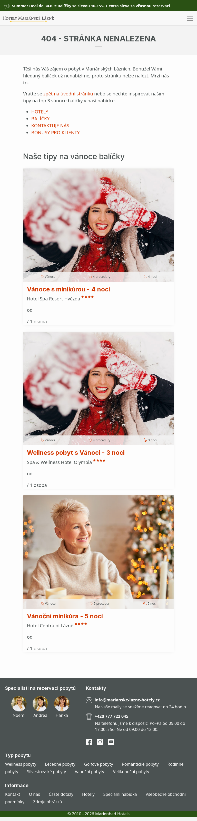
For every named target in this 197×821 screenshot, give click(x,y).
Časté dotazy (61, 794)
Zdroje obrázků (47, 802)
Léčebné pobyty (60, 764)
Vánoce (50, 276)
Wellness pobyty (20, 764)
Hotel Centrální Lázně (51, 625)
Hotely (88, 794)
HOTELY (39, 112)
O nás (34, 794)
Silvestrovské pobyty (46, 771)
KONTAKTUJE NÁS (50, 125)
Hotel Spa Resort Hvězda (54, 299)
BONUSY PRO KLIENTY (55, 132)
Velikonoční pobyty (131, 771)
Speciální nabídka (120, 794)
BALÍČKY (40, 118)
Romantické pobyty (140, 764)
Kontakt (12, 794)
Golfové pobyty (98, 764)
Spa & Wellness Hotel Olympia (60, 462)
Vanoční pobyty (89, 771)
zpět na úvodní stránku (68, 94)
